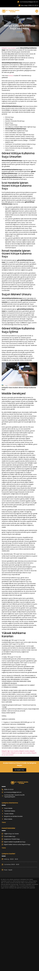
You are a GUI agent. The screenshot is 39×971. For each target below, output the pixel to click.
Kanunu (10, 75)
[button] (36, 11)
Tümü (4, 822)
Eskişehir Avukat (24, 751)
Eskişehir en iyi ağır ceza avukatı (21, 753)
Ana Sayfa (19, 32)
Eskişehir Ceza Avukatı (9, 48)
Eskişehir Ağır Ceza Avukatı (10, 751)
